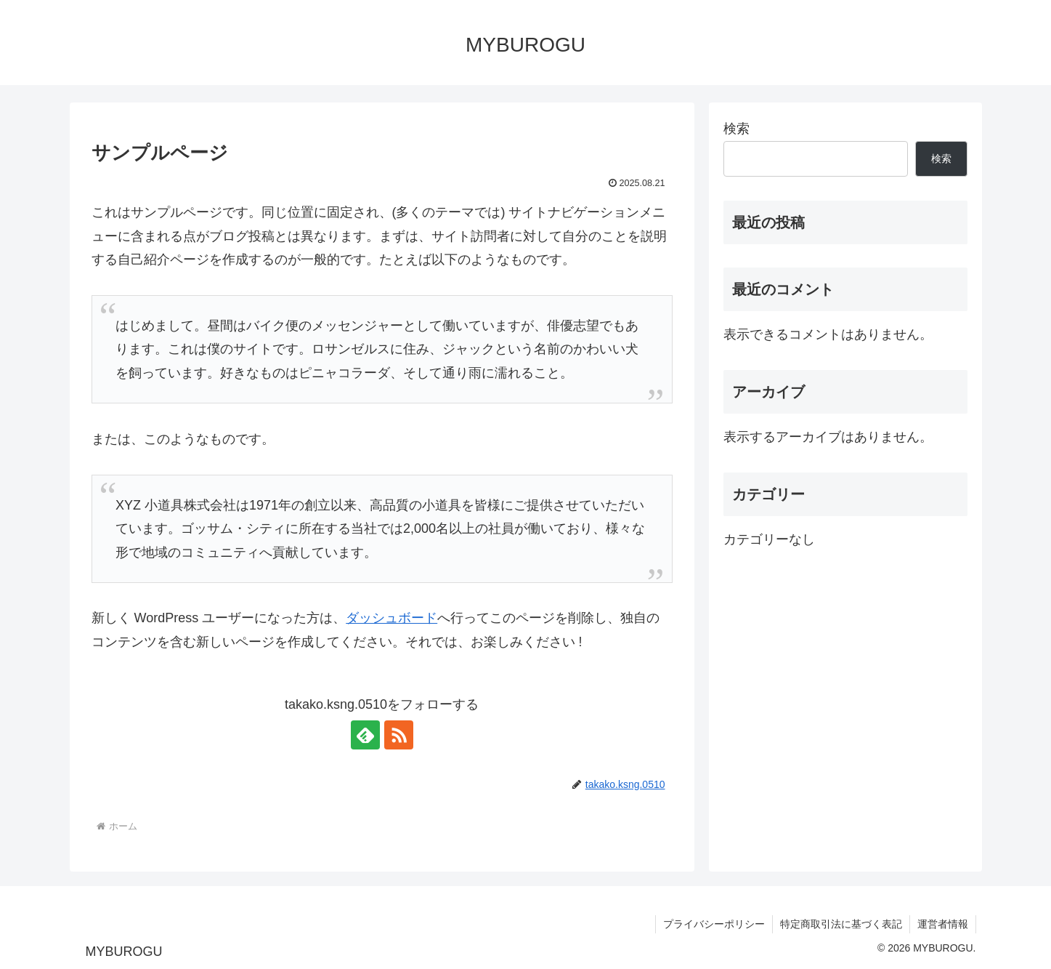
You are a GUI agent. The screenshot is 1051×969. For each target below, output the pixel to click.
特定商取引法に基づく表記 (841, 924)
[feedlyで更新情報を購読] (365, 734)
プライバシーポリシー (714, 924)
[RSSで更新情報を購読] (398, 734)
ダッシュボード (391, 618)
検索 (736, 128)
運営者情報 (942, 924)
